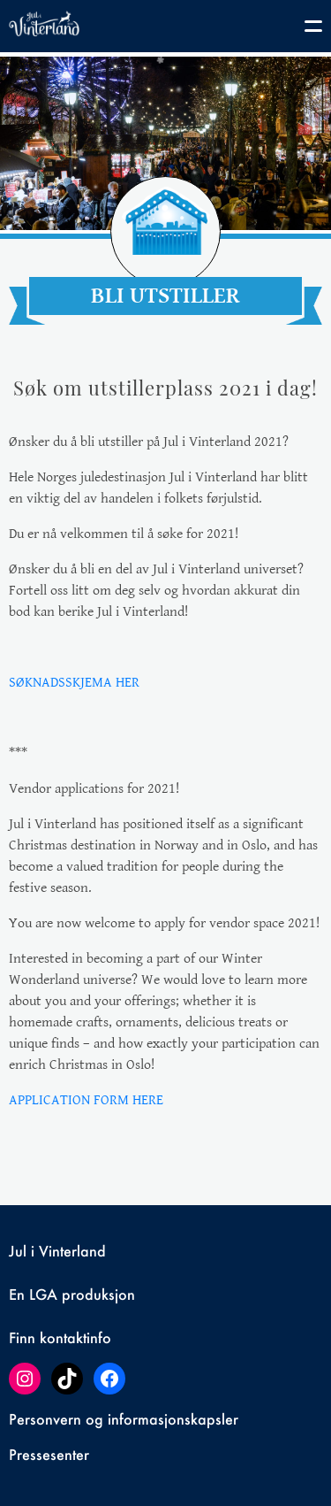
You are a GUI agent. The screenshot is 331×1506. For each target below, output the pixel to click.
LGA (43, 1294)
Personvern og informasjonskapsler (123, 1419)
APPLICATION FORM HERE (86, 1100)
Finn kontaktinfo (60, 1337)
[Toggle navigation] (304, 29)
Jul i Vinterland (57, 1250)
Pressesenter (49, 1454)
